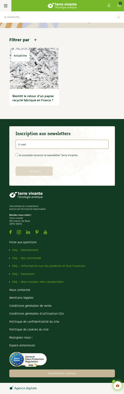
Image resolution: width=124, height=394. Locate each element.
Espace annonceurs (22, 345)
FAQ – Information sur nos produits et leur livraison (48, 266)
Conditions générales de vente (30, 306)
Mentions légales (21, 298)
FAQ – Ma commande (26, 258)
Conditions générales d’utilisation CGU (36, 314)
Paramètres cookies (62, 373)
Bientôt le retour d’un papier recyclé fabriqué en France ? (33, 98)
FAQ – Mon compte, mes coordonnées (38, 282)
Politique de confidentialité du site (34, 322)
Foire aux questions (23, 242)
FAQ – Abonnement (25, 250)
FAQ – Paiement (23, 274)
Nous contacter (19, 290)
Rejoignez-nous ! (20, 338)
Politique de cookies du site (29, 329)
